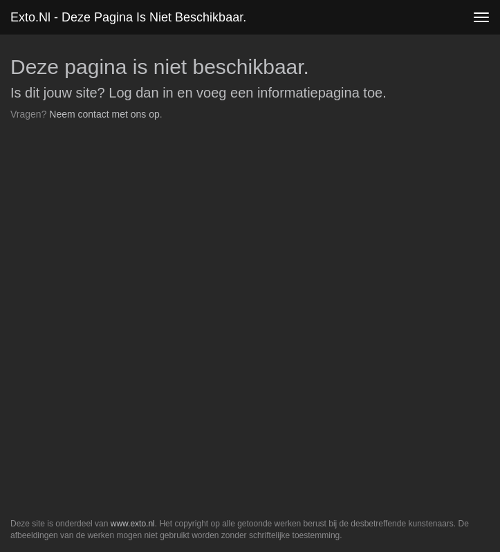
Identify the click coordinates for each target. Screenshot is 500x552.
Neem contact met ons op (104, 114)
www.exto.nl (133, 523)
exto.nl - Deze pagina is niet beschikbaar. (128, 17)
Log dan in (141, 92)
